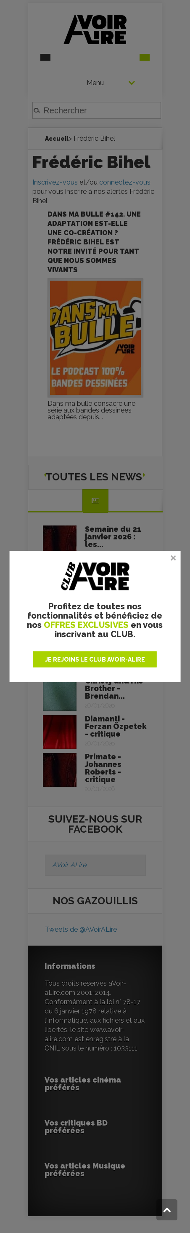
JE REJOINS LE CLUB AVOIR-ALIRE (95, 659)
